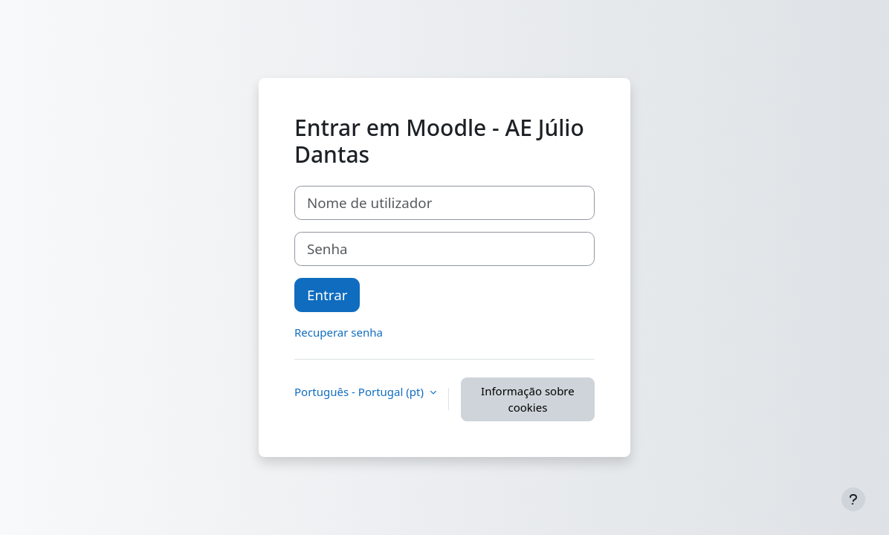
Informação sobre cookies (528, 399)
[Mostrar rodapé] (853, 499)
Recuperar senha (338, 332)
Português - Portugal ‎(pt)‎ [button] (360, 391)
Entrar (327, 294)
